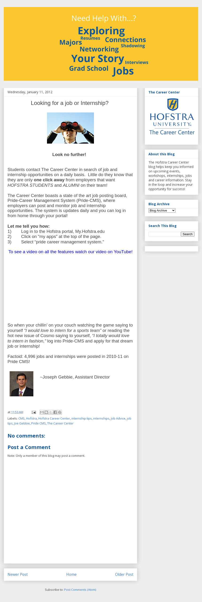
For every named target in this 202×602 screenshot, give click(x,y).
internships (101, 418)
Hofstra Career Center (54, 418)
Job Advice (118, 418)
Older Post (124, 574)
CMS (21, 418)
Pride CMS (38, 423)
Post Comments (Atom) (80, 589)
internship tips (81, 418)
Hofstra (31, 418)
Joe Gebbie (22, 423)
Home (71, 574)
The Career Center (60, 423)
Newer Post (18, 574)
